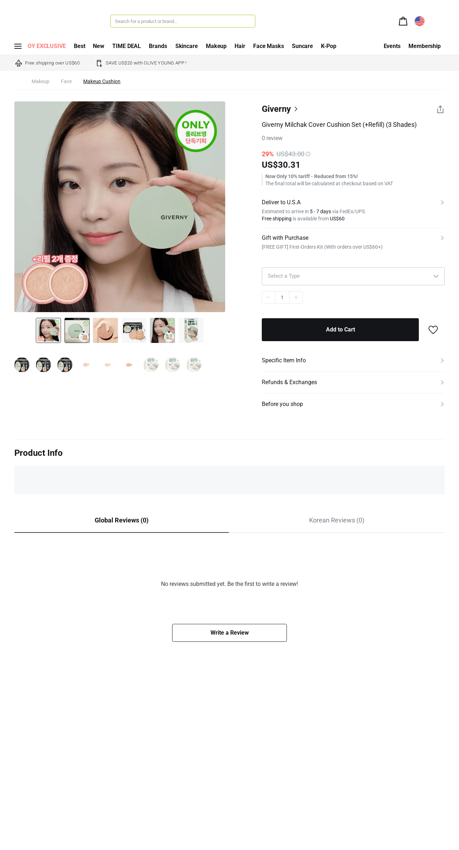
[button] (353, 276)
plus (296, 297)
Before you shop (282, 404)
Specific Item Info (284, 360)
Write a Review (229, 632)
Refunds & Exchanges (289, 382)
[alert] (403, 20)
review (272, 138)
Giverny (276, 109)
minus (268, 297)
